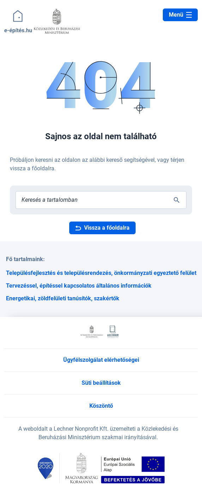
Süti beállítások (101, 382)
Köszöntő (101, 405)
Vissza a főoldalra (102, 227)
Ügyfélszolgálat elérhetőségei (101, 360)
